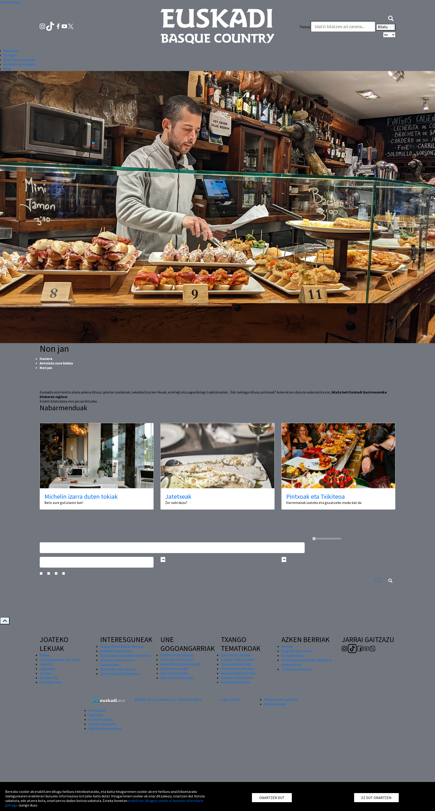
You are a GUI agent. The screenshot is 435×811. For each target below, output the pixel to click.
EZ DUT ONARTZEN (376, 797)
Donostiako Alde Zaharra (119, 673)
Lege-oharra (230, 699)
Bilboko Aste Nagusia (176, 655)
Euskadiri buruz (293, 655)
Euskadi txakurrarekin (237, 659)
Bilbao (45, 655)
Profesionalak (275, 704)
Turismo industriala (236, 664)
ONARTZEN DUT (272, 797)
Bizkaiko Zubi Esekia (116, 651)
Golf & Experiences (235, 682)
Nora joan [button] (11, 50)
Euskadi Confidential (237, 677)
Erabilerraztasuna (102, 724)
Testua (304, 26)
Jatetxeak (178, 496)
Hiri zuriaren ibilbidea (237, 668)
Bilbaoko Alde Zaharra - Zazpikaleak (118, 662)
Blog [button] (7, 68)
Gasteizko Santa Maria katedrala (125, 655)
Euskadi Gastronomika (238, 673)
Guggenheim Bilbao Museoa (121, 646)
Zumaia (45, 673)
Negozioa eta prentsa (281, 699)
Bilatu (386, 27)
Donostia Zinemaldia (176, 659)
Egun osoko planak (235, 655)
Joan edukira (10, 2)
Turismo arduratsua (296, 669)
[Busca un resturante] (172, 547)
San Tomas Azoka (174, 673)
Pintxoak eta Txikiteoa (315, 496)
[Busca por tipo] (283, 559)
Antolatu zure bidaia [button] (19, 64)
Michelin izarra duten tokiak (81, 496)
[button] (391, 17)
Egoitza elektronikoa (104, 728)
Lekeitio (46, 664)
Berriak (287, 646)
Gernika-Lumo (51, 682)
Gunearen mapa (100, 719)
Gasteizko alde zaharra (118, 669)
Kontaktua (96, 710)
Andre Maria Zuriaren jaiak (180, 664)
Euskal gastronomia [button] (19, 59)
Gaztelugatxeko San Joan (59, 659)
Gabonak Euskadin (174, 668)
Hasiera (46, 358)
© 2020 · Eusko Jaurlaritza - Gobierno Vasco (168, 699)
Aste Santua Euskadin (176, 677)
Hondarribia (49, 677)
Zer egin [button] (9, 55)
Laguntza (95, 715)
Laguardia (47, 668)
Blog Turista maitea (296, 651)
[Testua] (343, 26)
